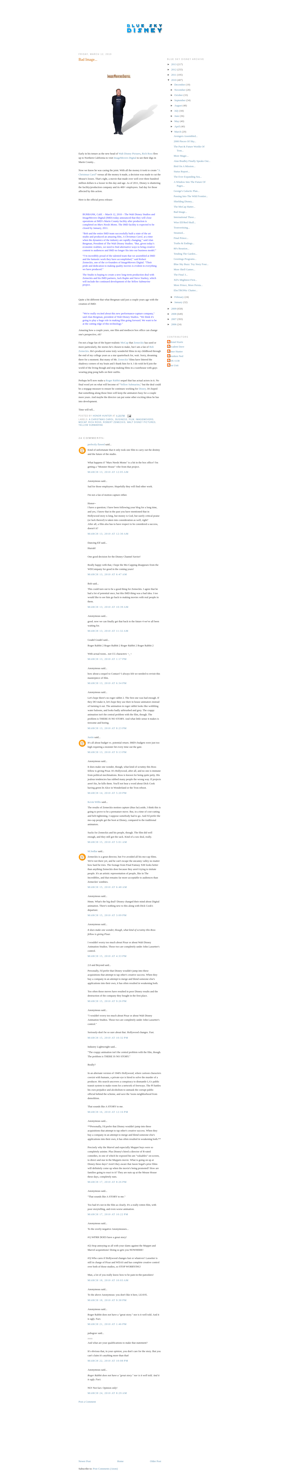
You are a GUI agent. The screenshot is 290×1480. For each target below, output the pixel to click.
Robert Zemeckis (114, 422)
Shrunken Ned (175, 356)
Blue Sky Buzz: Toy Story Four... (191, 264)
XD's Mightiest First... (185, 279)
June (177, 115)
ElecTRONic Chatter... (185, 290)
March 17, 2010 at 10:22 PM (108, 1214)
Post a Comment (87, 1401)
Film (131, 419)
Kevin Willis (94, 801)
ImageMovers (144, 419)
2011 (174, 74)
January (178, 302)
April (177, 126)
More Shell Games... (184, 269)
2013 (174, 64)
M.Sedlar (92, 851)
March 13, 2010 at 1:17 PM (107, 658)
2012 (174, 69)
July (176, 110)
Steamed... (179, 232)
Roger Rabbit (113, 380)
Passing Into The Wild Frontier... (191, 196)
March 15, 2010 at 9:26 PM (107, 1001)
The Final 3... (181, 274)
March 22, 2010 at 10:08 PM (108, 1360)
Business (121, 419)
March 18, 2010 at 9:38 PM (107, 1300)
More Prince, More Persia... (188, 285)
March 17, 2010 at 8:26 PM (107, 1181)
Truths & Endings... (184, 243)
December (180, 84)
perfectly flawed (96, 444)
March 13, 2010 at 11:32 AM (108, 630)
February (179, 296)
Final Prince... (181, 238)
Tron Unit (173, 365)
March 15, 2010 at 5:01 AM (107, 841)
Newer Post (85, 1461)
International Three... (185, 217)
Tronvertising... (182, 227)
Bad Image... (180, 211)
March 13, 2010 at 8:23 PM (107, 728)
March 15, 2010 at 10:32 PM (108, 1037)
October (178, 95)
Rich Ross (147, 153)
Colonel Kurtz (175, 342)
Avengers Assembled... (186, 136)
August (178, 105)
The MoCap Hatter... (184, 206)
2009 (174, 308)
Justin (91, 737)
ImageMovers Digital (125, 157)
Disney (142, 388)
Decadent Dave (176, 346)
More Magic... (181, 155)
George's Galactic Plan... (186, 190)
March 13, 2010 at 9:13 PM (107, 752)
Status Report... (182, 171)
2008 (174, 313)
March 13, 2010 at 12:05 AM (108, 471)
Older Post (155, 1461)
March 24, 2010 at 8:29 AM (107, 1393)
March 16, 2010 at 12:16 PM (108, 1111)
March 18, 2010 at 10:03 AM (108, 1280)
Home (120, 1461)
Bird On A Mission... (184, 166)
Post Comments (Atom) (105, 1468)
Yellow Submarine (130, 384)
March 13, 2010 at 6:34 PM (107, 683)
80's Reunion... (181, 248)
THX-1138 (174, 360)
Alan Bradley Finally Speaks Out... (192, 161)
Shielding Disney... (184, 201)
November (180, 89)
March (178, 131)
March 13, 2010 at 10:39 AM (108, 606)
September (180, 100)
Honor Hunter (175, 351)
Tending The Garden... (185, 253)
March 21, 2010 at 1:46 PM (107, 1324)
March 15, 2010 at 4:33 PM (107, 956)
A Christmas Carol (101, 419)
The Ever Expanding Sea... (188, 176)
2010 (174, 79)
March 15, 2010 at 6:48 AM (107, 887)
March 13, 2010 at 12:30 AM (108, 533)
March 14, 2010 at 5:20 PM (107, 792)
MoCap (124, 342)
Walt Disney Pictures (130, 153)
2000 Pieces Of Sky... (185, 141)
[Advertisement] (109, 1431)
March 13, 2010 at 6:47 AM (107, 574)
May (177, 121)
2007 (174, 319)
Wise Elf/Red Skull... (185, 222)
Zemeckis (139, 342)
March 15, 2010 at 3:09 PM (107, 915)
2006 (174, 324)
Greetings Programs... (185, 258)
